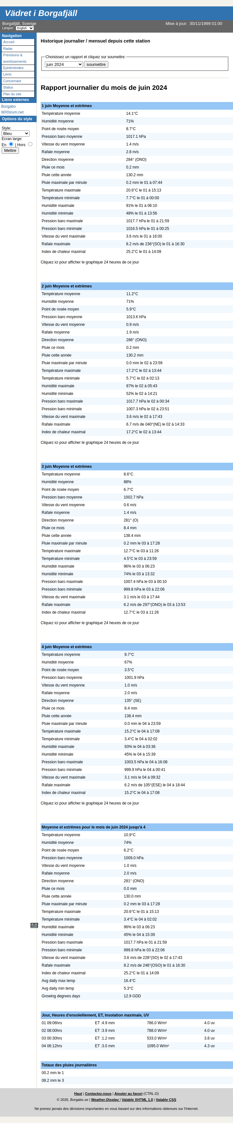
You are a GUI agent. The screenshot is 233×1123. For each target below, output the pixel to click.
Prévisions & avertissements (15, 58)
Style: (6, 128)
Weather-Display (105, 1100)
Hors (21, 145)
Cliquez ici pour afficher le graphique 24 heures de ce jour (90, 262)
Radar (7, 49)
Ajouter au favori (128, 1094)
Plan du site (12, 94)
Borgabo (8, 106)
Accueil (8, 42)
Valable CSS (166, 1100)
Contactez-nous (98, 1094)
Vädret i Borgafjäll (41, 13)
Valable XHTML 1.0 (137, 1100)
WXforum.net (12, 112)
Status (8, 87)
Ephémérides (13, 68)
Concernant (12, 81)
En (4, 145)
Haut (78, 1094)
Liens (7, 74)
